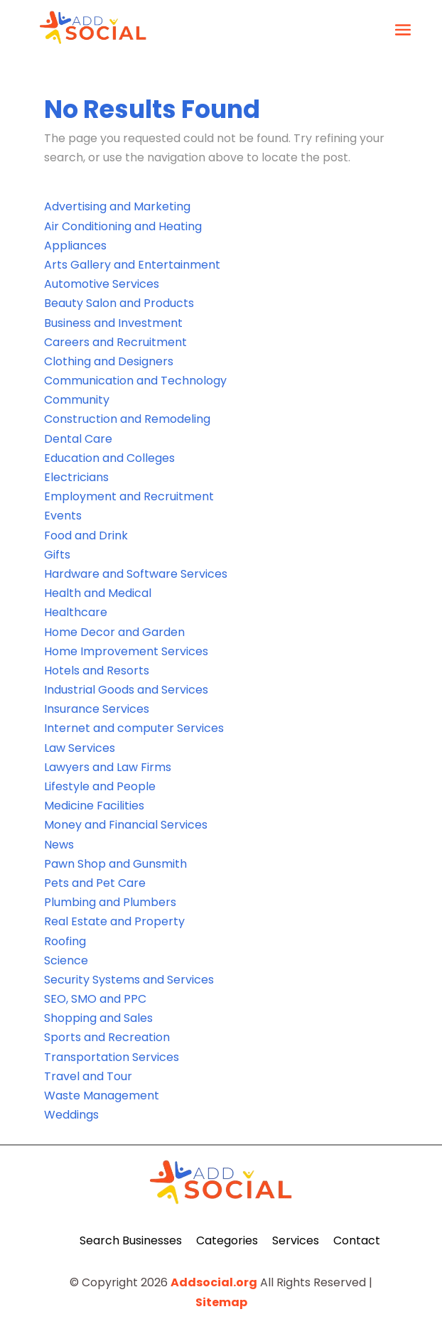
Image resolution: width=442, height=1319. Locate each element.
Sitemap (221, 1302)
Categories (227, 1240)
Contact (356, 1240)
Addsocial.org (214, 1282)
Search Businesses (131, 1240)
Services (295, 1240)
